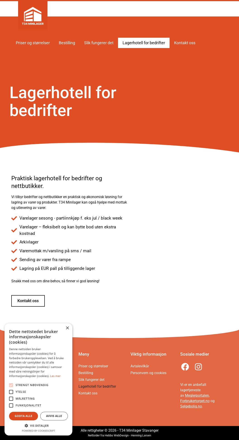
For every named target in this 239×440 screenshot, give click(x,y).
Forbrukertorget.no (195, 401)
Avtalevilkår (139, 366)
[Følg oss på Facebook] (185, 367)
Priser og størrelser (33, 43)
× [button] (67, 328)
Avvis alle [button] (54, 416)
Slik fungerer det (99, 43)
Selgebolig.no (191, 406)
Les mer (55, 376)
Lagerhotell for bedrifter (144, 43)
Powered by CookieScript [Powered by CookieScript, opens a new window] (38, 430)
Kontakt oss (184, 43)
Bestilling (67, 43)
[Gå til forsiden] (32, 15)
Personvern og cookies (148, 373)
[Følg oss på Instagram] (199, 367)
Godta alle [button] (23, 416)
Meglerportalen (197, 395)
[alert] (38, 379)
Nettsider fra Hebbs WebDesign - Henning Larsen (119, 435)
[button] (38, 425)
